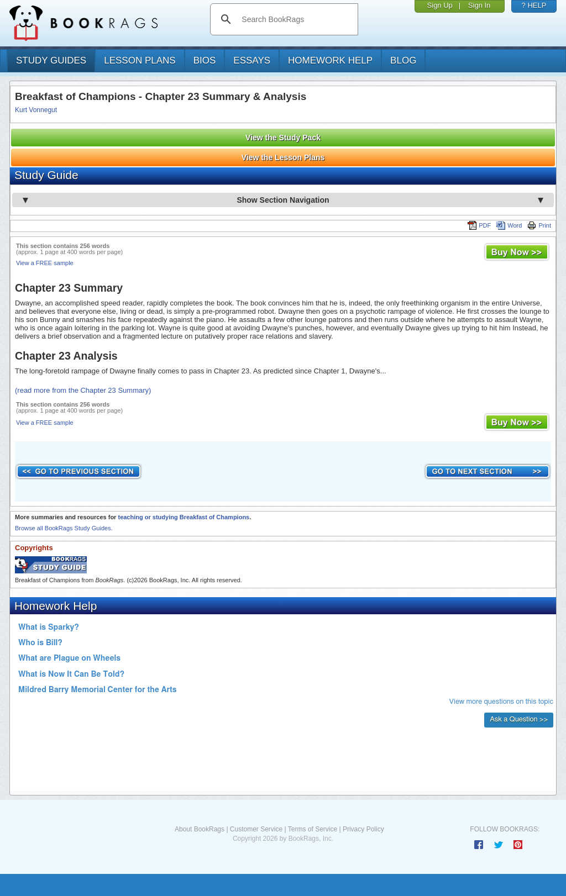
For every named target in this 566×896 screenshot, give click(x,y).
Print (539, 225)
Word (509, 225)
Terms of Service (312, 829)
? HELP (534, 5)
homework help (330, 60)
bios (204, 60)
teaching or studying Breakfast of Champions (183, 517)
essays (251, 60)
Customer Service (256, 829)
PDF (479, 225)
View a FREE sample (45, 263)
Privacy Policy (363, 829)
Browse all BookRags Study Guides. (64, 528)
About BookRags (199, 829)
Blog (403, 60)
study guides (51, 60)
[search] (295, 19)
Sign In (479, 5)
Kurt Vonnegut (36, 110)
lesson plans (139, 60)
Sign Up (440, 5)
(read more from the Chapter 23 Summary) (83, 390)
